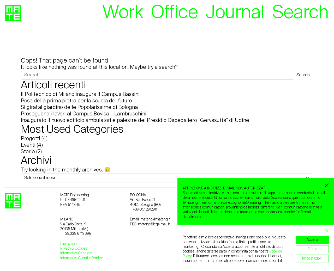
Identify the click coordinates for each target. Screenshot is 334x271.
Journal (235, 13)
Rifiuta (312, 249)
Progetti (30, 138)
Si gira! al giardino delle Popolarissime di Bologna (79, 107)
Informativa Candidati (76, 253)
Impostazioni (312, 258)
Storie (28, 152)
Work (122, 13)
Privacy (66, 248)
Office (174, 13)
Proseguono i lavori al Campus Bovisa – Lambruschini (83, 114)
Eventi (28, 145)
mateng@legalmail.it (154, 224)
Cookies (81, 248)
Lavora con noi (71, 244)
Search (300, 13)
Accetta (312, 240)
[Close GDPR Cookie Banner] (325, 231)
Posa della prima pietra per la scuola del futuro (76, 101)
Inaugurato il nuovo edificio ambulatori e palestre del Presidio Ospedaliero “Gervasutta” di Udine (135, 120)
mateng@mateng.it (155, 219)
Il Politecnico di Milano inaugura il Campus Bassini (80, 94)
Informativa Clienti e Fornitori (82, 258)
